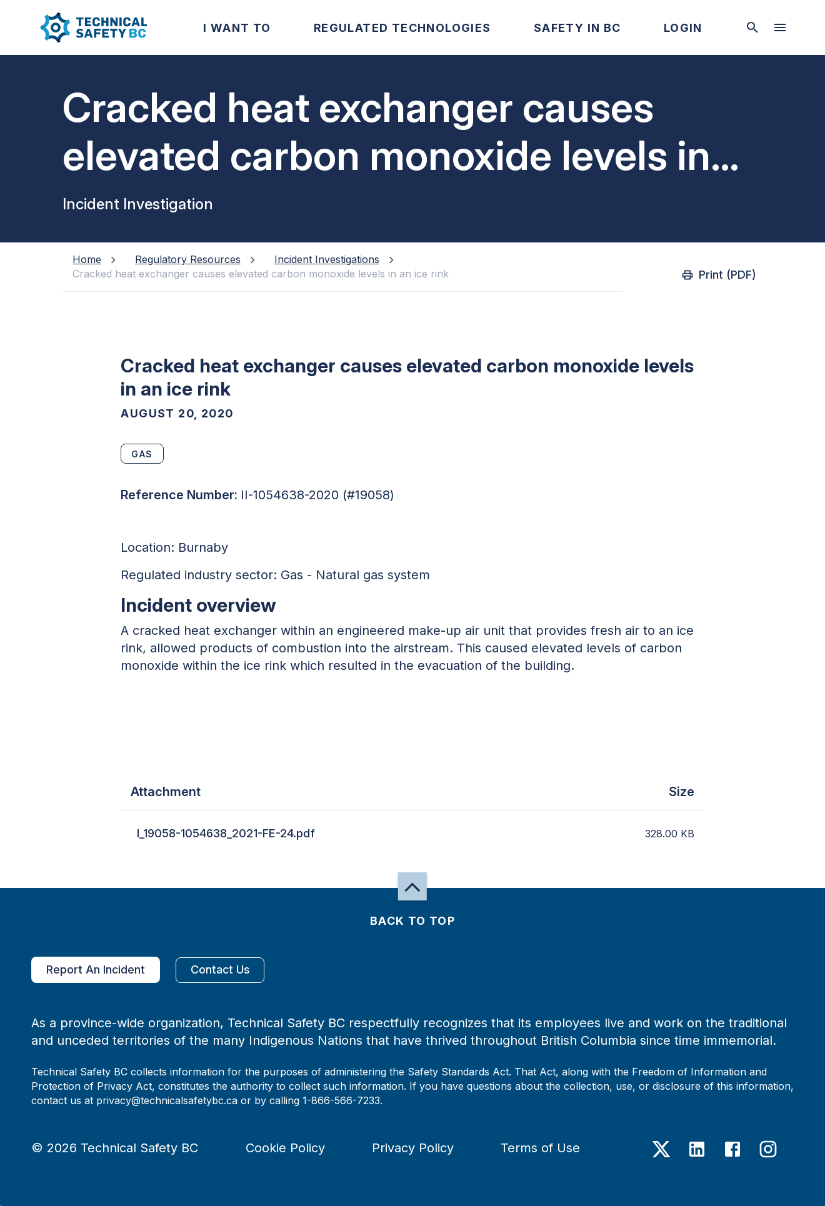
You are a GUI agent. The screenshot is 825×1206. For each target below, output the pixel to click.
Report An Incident (95, 970)
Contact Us (220, 970)
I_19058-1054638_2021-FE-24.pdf (226, 833)
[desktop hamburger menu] (780, 27)
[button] (83, 27)
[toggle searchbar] (752, 27)
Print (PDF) (720, 275)
